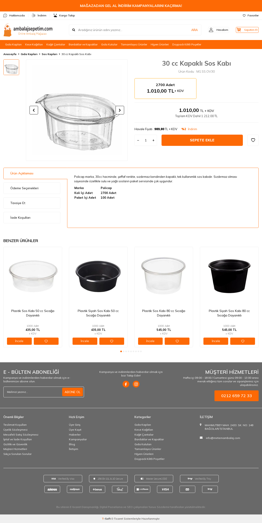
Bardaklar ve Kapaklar (83, 44)
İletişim (73, 449)
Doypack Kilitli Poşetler (186, 44)
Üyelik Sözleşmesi (15, 429)
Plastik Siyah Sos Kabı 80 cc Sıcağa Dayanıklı (229, 313)
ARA (188, 30)
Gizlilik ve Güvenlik (15, 444)
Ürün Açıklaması (21, 173)
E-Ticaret (117, 518)
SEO (130, 507)
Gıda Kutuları (142, 444)
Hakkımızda (14, 15)
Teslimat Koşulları (15, 424)
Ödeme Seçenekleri (24, 188)
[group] (77, 110)
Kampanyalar (78, 439)
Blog (72, 444)
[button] (34, 110)
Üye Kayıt (75, 429)
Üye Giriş (74, 424)
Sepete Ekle (202, 140)
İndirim (39, 15)
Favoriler (251, 15)
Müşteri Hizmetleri (15, 449)
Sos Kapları (49, 54)
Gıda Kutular (109, 44)
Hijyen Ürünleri (160, 44)
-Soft (107, 518)
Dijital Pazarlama (111, 507)
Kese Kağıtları (34, 44)
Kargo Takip (64, 15)
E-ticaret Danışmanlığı (84, 507)
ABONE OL (72, 392)
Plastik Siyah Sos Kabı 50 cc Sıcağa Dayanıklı (98, 313)
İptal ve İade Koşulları (17, 439)
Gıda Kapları (13, 44)
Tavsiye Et (17, 203)
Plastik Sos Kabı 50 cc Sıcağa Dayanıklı (32, 313)
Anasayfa (9, 54)
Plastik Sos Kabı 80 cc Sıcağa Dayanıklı (163, 313)
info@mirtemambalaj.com (223, 438)
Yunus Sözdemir (159, 507)
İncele (19, 341)
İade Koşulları (20, 218)
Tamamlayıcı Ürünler (134, 44)
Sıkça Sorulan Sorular (17, 454)
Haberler (75, 434)
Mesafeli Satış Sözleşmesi (20, 434)
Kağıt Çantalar (55, 44)
